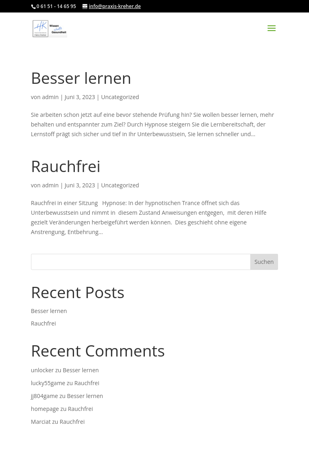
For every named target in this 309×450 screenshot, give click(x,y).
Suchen (264, 261)
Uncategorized (120, 97)
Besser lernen (81, 77)
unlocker (42, 370)
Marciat (41, 421)
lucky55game (48, 383)
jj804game (44, 396)
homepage (45, 409)
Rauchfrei (66, 165)
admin (50, 97)
